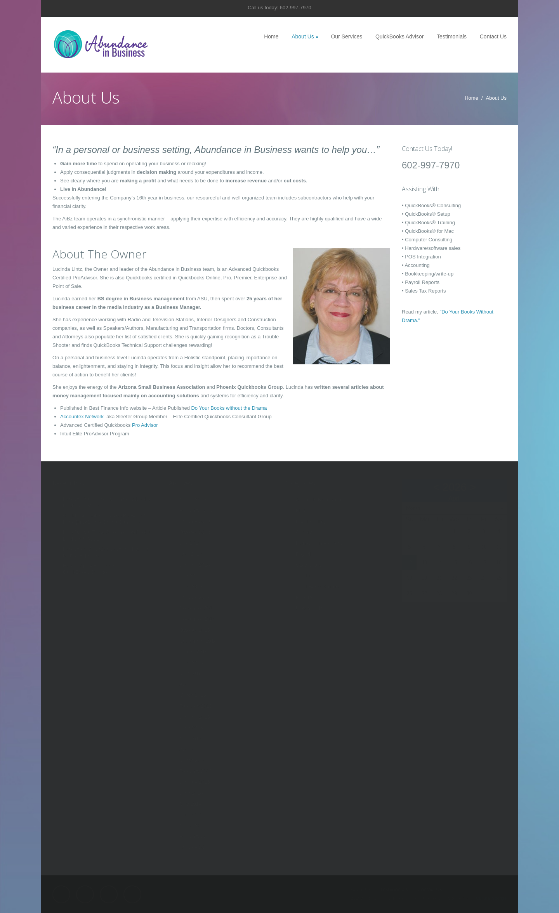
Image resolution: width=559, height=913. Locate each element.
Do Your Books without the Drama (229, 408)
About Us (303, 36)
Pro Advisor (145, 425)
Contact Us (493, 36)
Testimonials (452, 36)
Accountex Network (82, 416)
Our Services (346, 36)
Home (271, 36)
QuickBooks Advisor (399, 36)
